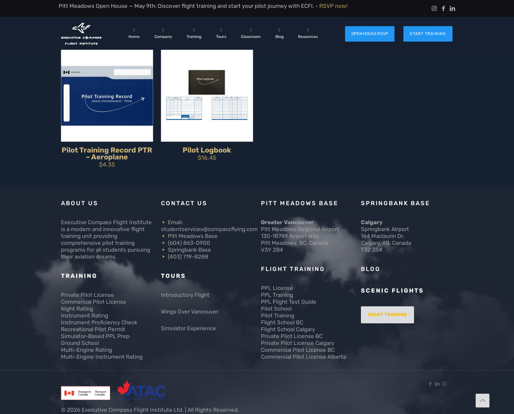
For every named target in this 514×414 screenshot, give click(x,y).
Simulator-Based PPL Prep (95, 336)
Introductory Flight (185, 295)
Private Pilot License (87, 295)
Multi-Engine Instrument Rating (102, 356)
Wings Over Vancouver (189, 311)
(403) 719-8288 (188, 256)
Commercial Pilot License (93, 301)
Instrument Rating (84, 315)
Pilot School (276, 308)
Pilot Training (277, 315)
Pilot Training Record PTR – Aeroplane (107, 153)
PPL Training (277, 295)
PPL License (277, 288)
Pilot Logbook (207, 150)
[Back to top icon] (482, 400)
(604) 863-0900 (189, 243)
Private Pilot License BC (292, 336)
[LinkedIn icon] (437, 384)
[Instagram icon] (444, 384)
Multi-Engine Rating (86, 350)
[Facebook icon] (430, 384)
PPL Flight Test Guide (288, 301)
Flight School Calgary (288, 329)
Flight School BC (282, 322)
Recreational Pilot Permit (93, 329)
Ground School (80, 343)
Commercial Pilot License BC (298, 350)
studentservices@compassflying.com (209, 229)
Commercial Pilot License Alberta (303, 356)
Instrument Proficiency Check (99, 322)
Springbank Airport (385, 229)
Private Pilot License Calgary (297, 343)
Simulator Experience (188, 328)
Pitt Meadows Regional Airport (300, 229)
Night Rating (77, 308)
